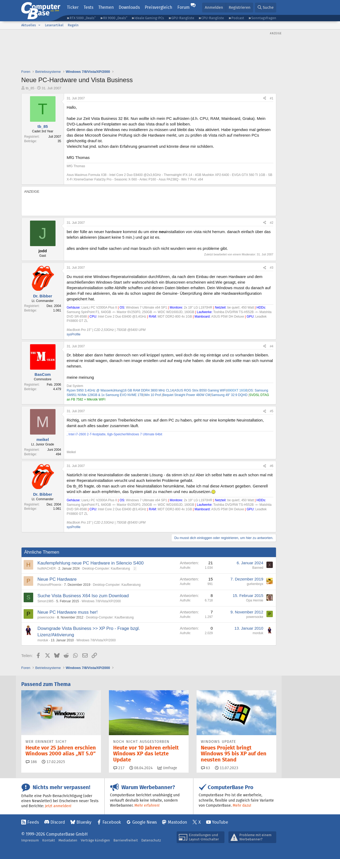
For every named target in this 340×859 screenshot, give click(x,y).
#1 (271, 98)
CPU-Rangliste (212, 17)
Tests (88, 7)
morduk (42, 640)
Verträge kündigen (95, 840)
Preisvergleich (158, 7)
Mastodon (177, 822)
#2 (271, 223)
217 (119, 767)
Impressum (30, 840)
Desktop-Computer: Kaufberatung (106, 568)
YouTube (220, 822)
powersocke (45, 617)
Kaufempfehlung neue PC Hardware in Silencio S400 (90, 563)
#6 (271, 466)
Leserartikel (54, 25)
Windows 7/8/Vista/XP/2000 (101, 601)
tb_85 (30, 88)
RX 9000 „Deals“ (115, 17)
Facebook (112, 822)
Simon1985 (45, 601)
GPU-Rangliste (182, 17)
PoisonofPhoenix (49, 585)
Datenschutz (151, 840)
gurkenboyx (255, 584)
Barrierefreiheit (125, 840)
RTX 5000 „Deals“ (83, 17)
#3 (271, 268)
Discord (57, 822)
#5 (271, 411)
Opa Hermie (254, 600)
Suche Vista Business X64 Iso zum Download (83, 595)
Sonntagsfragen (263, 17)
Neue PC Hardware (56, 579)
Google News (144, 822)
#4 (271, 346)
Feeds (33, 822)
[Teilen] (264, 98)
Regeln (73, 25)
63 (205, 767)
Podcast (237, 17)
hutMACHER (46, 568)
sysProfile (73, 334)
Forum (183, 7)
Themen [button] (106, 7)
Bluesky (83, 822)
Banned (257, 568)
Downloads (129, 7)
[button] (39, 25)
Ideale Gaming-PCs (149, 17)
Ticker (73, 7)
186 (31, 761)
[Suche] (265, 7)
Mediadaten (67, 840)
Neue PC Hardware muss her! (67, 612)
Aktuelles (28, 25)
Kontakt (48, 840)
